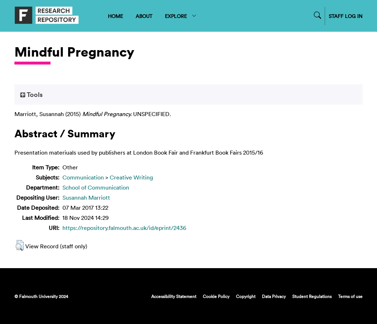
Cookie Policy (216, 296)
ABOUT (144, 16)
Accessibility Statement (173, 296)
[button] (20, 245)
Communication (83, 177)
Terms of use (350, 296)
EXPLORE (181, 16)
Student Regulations (312, 296)
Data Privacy (274, 296)
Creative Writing (131, 177)
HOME (115, 16)
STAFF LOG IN (346, 16)
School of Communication (95, 187)
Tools (31, 94)
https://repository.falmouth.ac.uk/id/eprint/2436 (124, 227)
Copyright (245, 296)
